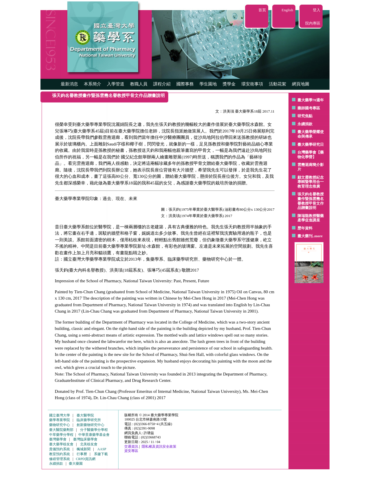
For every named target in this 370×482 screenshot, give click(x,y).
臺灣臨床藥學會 (85, 439)
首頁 (262, 10)
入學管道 (115, 84)
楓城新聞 (83, 449)
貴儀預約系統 (59, 449)
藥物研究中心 (59, 425)
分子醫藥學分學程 (94, 430)
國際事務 (185, 84)
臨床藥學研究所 (89, 420)
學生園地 (208, 84)
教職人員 (138, 84)
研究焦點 (304, 116)
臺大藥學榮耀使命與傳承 (310, 134)
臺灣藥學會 (57, 439)
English (287, 10)
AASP (101, 449)
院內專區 (312, 23)
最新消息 (69, 84)
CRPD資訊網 (85, 459)
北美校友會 (88, 444)
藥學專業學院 (59, 420)
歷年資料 (304, 228)
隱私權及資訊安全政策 (159, 446)
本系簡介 (92, 84)
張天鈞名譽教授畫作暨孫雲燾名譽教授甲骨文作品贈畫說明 (310, 201)
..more (317, 236)
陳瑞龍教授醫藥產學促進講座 (310, 218)
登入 (316, 10)
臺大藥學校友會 (61, 444)
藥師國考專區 (308, 108)
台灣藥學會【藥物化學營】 (310, 154)
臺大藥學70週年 (310, 100)
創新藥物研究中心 (90, 425)
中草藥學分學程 (61, 435)
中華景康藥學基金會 (94, 435)
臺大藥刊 (304, 236)
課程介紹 (162, 84)
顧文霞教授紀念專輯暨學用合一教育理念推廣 (310, 181)
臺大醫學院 (85, 415)
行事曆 (82, 454)
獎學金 (229, 84)
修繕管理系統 (59, 459)
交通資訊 (131, 446)
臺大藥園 (76, 464)
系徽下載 (101, 454)
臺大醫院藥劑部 (61, 430)
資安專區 (131, 451)
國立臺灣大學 (59, 415)
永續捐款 (304, 124)
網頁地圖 (300, 84)
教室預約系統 (59, 454)
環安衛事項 (252, 84)
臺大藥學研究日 (310, 144)
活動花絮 (277, 84)
